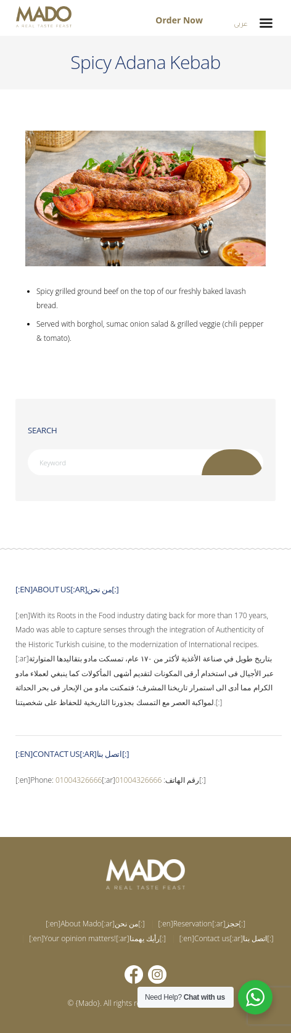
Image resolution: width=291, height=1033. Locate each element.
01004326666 (78, 780)
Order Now (179, 20)
